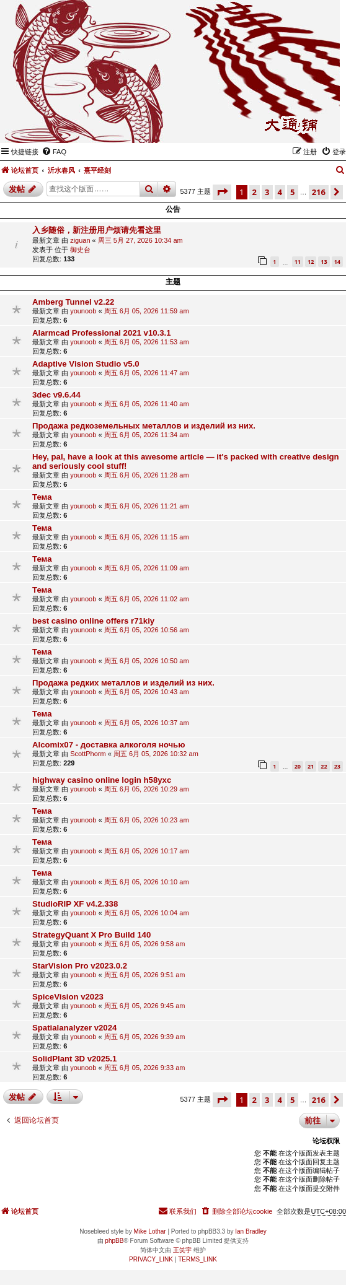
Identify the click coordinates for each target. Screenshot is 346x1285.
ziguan (80, 240)
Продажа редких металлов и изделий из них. (123, 682)
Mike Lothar (149, 1231)
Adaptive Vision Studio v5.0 (86, 363)
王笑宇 (182, 1250)
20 (298, 766)
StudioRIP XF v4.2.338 (75, 903)
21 (311, 766)
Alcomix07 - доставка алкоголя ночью (108, 744)
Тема (41, 497)
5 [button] (292, 192)
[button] (222, 192)
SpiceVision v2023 (68, 996)
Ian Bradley (251, 1231)
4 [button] (280, 192)
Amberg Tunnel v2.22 (73, 302)
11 (298, 262)
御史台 (80, 249)
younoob (83, 311)
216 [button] (319, 192)
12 (311, 262)
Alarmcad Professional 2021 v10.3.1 (101, 333)
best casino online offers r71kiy (93, 620)
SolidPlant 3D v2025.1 (74, 1058)
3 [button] (267, 192)
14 (337, 262)
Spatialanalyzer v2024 (74, 1027)
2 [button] (254, 192)
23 (337, 766)
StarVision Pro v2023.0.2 (79, 965)
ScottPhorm (87, 753)
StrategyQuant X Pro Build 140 (91, 934)
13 (324, 262)
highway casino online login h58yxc (101, 780)
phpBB (114, 1240)
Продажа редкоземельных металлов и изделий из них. (143, 425)
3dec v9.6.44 (56, 394)
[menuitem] (54, 151)
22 (324, 766)
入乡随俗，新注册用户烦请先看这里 (96, 230)
